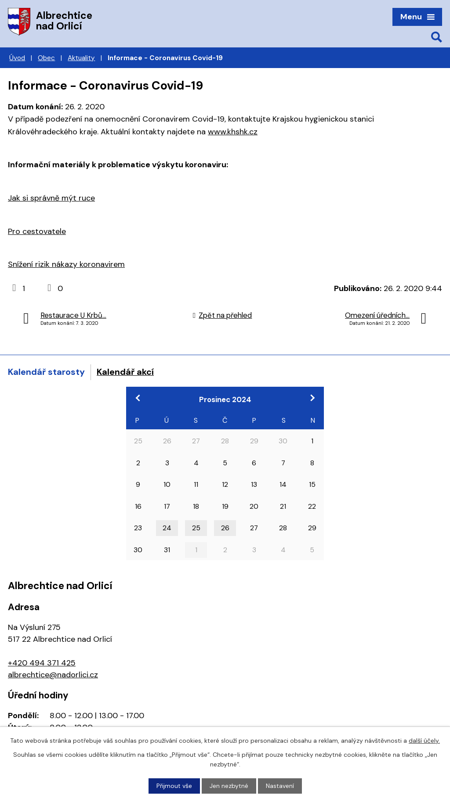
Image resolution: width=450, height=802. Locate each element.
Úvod (17, 58)
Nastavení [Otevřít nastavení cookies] (280, 786)
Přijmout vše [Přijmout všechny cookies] (174, 786)
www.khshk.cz (233, 131)
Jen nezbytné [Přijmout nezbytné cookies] (229, 786)
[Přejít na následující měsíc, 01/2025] (312, 398)
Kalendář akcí (125, 372)
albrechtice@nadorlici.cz (53, 674)
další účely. (424, 740)
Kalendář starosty (46, 372)
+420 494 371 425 (42, 663)
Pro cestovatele (37, 231)
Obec (46, 58)
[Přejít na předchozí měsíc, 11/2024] (138, 398)
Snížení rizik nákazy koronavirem (66, 264)
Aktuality (81, 58)
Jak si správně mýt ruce (51, 198)
